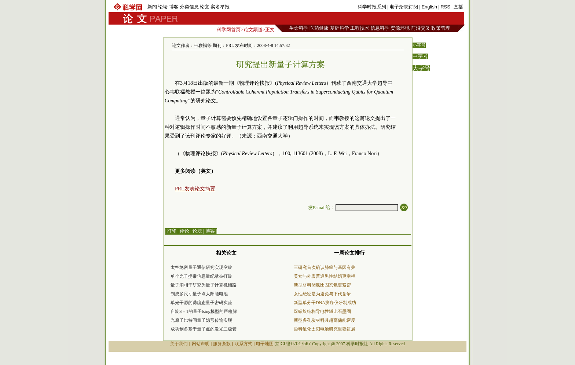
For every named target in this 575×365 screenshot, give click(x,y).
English (429, 7)
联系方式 (243, 343)
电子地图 (265, 343)
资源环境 (400, 28)
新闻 (152, 7)
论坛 (163, 7)
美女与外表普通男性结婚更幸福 (324, 276)
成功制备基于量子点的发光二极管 (204, 329)
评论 (184, 231)
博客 (174, 7)
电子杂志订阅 (403, 7)
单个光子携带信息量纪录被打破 (201, 276)
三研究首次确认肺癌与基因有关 (324, 267)
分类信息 (189, 7)
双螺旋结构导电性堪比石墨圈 (322, 311)
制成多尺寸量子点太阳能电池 (199, 293)
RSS (445, 7)
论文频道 (253, 29)
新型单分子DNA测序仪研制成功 (325, 302)
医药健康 (319, 28)
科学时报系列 (372, 7)
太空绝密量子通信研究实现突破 (201, 267)
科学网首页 (229, 29)
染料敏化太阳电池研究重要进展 (324, 329)
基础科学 (339, 28)
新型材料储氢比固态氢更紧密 (322, 285)
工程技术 (359, 28)
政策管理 (440, 28)
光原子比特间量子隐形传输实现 (201, 320)
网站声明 (200, 343)
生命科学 (298, 28)
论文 (204, 7)
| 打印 (170, 231)
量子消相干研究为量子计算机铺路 (204, 285)
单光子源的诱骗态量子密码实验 (201, 302)
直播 (458, 7)
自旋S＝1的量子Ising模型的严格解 (204, 311)
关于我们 (179, 343)
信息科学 (379, 28)
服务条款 (222, 343)
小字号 (419, 45)
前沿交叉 (420, 28)
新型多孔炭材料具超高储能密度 (324, 320)
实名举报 (220, 7)
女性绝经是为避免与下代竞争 (322, 293)
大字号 (421, 68)
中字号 (420, 56)
